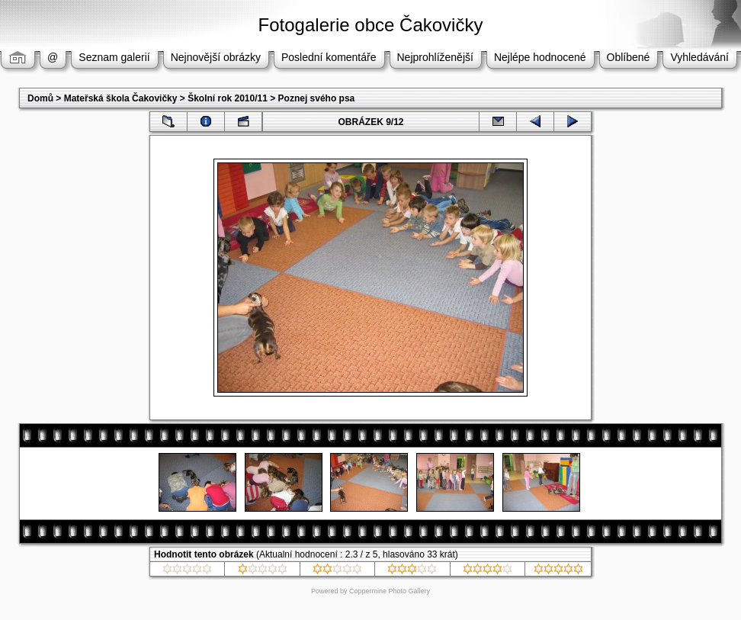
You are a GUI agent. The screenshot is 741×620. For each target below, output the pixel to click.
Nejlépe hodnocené (540, 57)
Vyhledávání (699, 57)
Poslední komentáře (329, 57)
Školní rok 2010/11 (228, 98)
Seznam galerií (114, 57)
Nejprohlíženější (435, 57)
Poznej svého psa (316, 98)
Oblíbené (628, 57)
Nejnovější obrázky (216, 57)
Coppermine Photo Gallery (389, 591)
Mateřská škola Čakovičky (121, 98)
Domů (40, 98)
